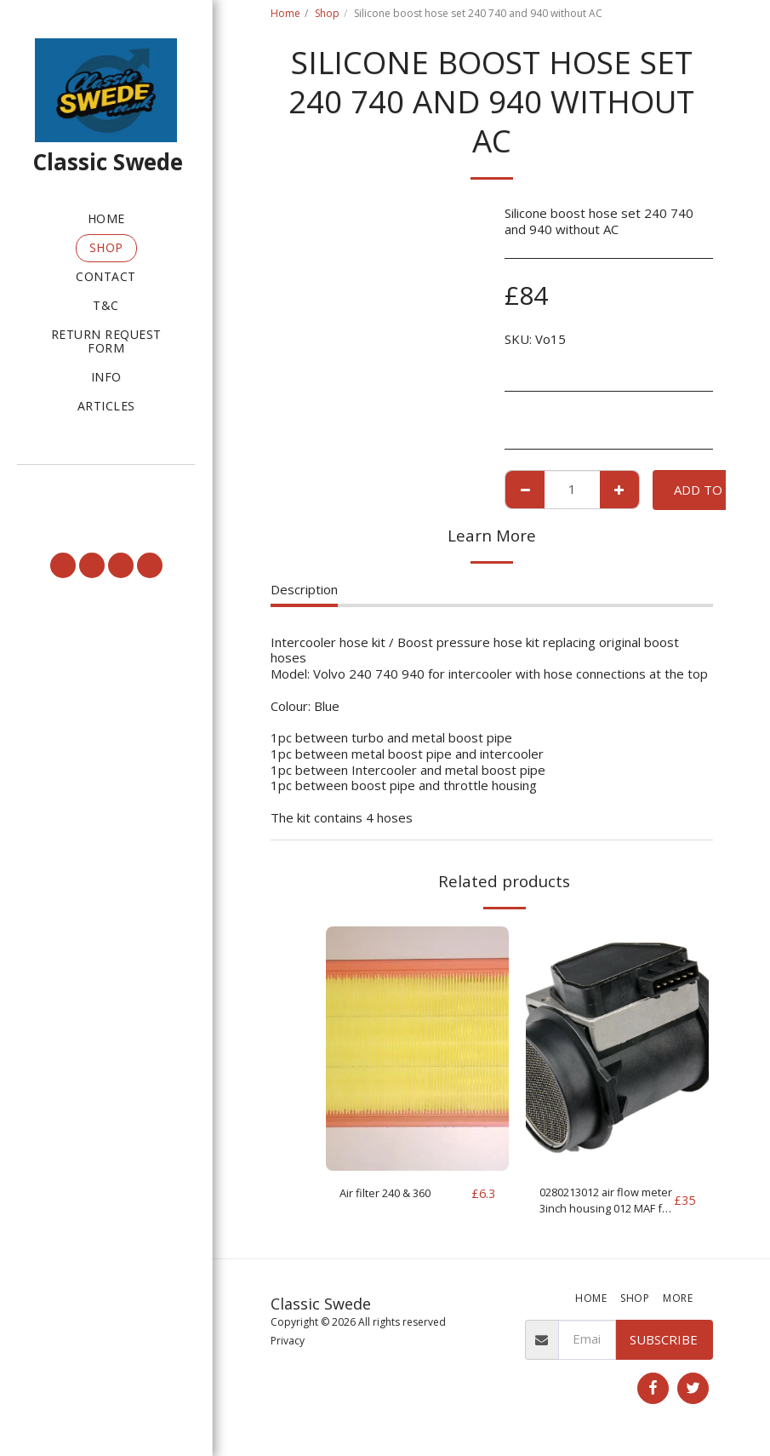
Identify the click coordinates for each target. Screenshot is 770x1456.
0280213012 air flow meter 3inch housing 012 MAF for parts (601, 1204)
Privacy (288, 1346)
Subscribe (664, 1344)
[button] (106, 487)
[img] (417, 1048)
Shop (327, 13)
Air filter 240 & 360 (395, 1193)
